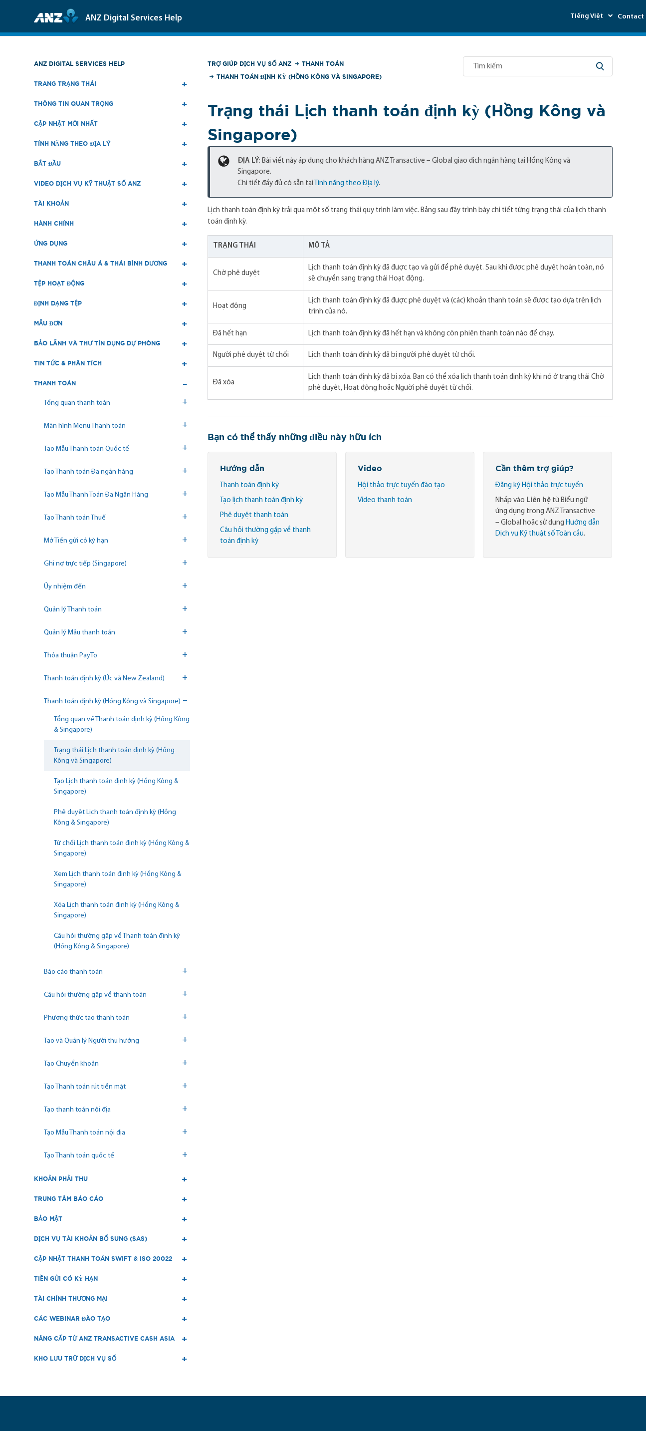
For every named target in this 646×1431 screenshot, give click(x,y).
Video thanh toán (385, 500)
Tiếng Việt (587, 16)
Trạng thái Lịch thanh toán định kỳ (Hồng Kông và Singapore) (114, 756)
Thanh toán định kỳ (249, 485)
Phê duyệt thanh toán (254, 515)
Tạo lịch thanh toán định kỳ (261, 500)
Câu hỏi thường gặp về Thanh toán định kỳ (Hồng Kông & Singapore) (117, 941)
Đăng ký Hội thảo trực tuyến (539, 485)
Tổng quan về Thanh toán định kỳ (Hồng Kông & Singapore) (122, 725)
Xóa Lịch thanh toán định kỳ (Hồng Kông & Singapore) (117, 910)
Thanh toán (323, 63)
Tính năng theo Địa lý (346, 183)
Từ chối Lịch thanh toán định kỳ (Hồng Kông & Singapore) (122, 849)
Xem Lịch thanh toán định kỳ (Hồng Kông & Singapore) (118, 879)
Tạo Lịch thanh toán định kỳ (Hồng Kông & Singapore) (116, 787)
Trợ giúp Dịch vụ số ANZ (249, 63)
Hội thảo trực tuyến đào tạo (401, 485)
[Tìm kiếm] (538, 66)
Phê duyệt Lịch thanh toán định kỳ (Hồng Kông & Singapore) (115, 818)
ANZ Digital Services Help (79, 63)
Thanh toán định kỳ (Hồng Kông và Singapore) (299, 76)
